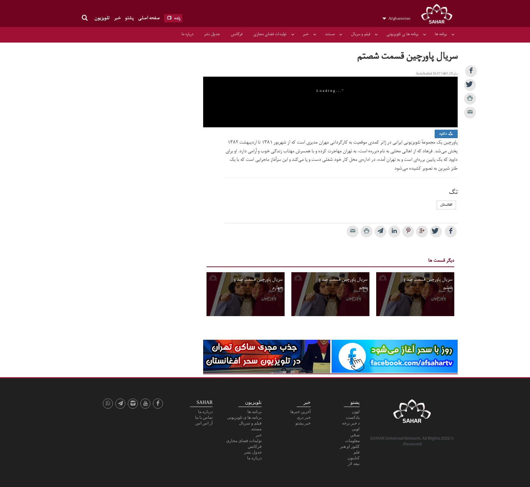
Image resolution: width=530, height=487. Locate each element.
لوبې (356, 429)
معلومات (352, 440)
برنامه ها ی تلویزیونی (402, 34)
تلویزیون (102, 18)
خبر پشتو (303, 423)
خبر (117, 18)
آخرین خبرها (300, 411)
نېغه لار (354, 463)
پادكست (353, 417)
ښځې (355, 435)
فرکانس (236, 34)
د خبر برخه (351, 423)
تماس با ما (204, 417)
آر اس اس (204, 423)
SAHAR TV (412, 413)
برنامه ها (441, 34)
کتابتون (353, 458)
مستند (330, 34)
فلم (357, 452)
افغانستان (446, 205)
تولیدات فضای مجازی (270, 34)
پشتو (129, 18)
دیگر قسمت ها (441, 260)
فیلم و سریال (360, 34)
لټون (356, 411)
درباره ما (187, 34)
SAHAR (439, 15)
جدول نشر (212, 34)
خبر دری (304, 417)
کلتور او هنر (350, 446)
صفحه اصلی (149, 18)
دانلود (446, 134)
